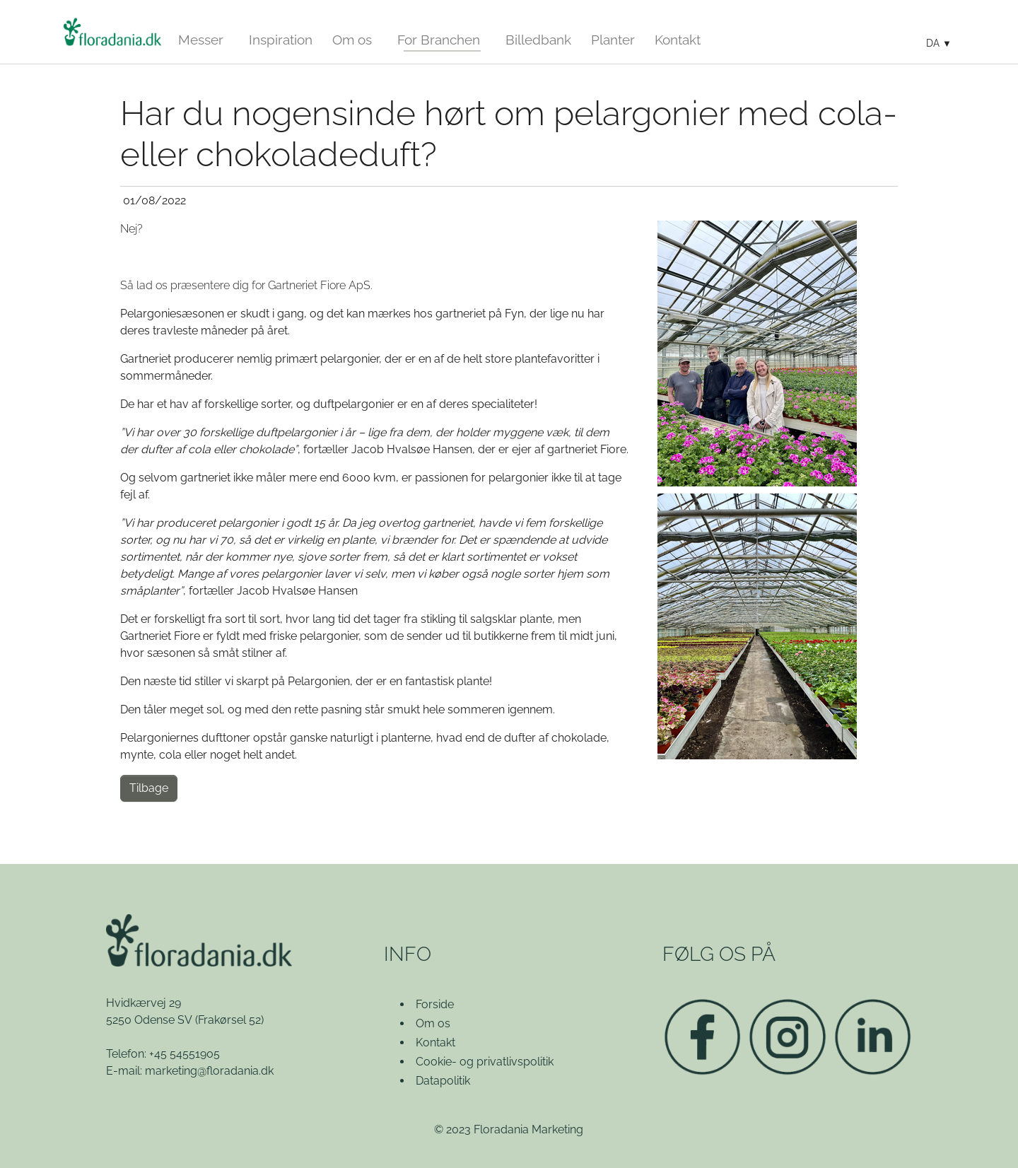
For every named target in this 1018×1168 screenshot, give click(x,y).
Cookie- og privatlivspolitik (485, 1061)
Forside (435, 1004)
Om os (433, 1023)
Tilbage (148, 788)
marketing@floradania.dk (209, 1071)
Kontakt (435, 1042)
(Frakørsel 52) (229, 1020)
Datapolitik (443, 1080)
